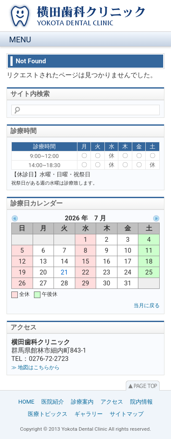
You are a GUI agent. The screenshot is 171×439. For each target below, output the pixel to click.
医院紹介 (52, 401)
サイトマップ (127, 414)
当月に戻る (147, 305)
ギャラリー (88, 414)
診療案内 (82, 401)
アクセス (112, 401)
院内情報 (141, 401)
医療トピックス (47, 414)
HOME (26, 401)
